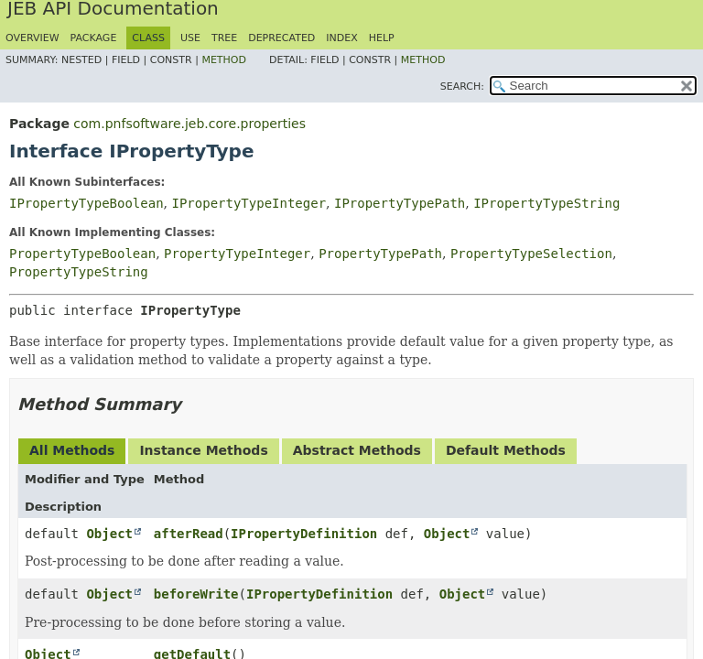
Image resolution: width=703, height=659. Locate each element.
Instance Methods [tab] (203, 450)
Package (93, 38)
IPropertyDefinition (304, 533)
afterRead (188, 533)
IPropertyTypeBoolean (86, 203)
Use (190, 38)
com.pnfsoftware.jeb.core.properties (189, 123)
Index (341, 38)
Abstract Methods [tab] (357, 450)
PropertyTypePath (380, 253)
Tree (224, 38)
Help (382, 38)
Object (109, 533)
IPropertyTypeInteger (248, 203)
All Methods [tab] (71, 450)
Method (223, 60)
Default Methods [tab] (506, 450)
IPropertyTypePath (399, 203)
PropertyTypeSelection (531, 253)
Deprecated (281, 38)
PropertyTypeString (78, 272)
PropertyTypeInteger (237, 253)
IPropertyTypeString (546, 203)
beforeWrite (196, 594)
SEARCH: (462, 86)
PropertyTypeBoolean (82, 253)
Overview (32, 38)
